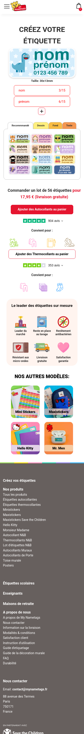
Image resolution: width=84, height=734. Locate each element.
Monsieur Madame (16, 530)
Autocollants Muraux (17, 550)
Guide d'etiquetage (16, 648)
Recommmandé (20, 125)
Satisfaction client (15, 638)
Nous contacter (13, 623)
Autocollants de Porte (18, 555)
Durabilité (9, 663)
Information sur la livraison (21, 627)
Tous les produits (15, 494)
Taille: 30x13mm (42, 81)
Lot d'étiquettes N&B (17, 545)
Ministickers (11, 509)
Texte (69, 125)
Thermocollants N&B (17, 540)
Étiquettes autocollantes (20, 499)
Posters (8, 565)
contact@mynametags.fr (29, 689)
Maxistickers (12, 515)
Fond (55, 125)
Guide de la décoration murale (24, 653)
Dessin (41, 125)
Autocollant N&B (14, 535)
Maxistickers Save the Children (24, 520)
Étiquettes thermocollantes (22, 504)
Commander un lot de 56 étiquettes (44, 193)
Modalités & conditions (19, 633)
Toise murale (12, 560)
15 (63, 90)
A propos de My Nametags (21, 617)
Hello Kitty (10, 525)
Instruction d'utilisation (19, 643)
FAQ (6, 658)
